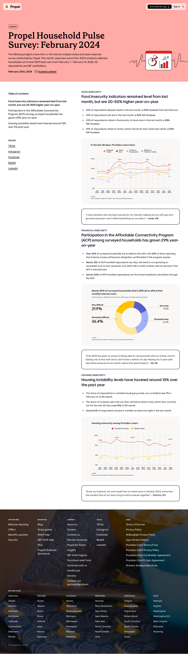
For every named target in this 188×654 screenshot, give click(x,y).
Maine (69, 600)
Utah (155, 595)
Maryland (71, 606)
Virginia (157, 606)
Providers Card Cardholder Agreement (148, 555)
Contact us (73, 534)
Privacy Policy (134, 529)
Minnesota (71, 621)
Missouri (70, 631)
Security (13, 539)
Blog (40, 524)
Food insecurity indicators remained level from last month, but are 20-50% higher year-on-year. (37, 103)
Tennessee (129, 631)
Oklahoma (129, 595)
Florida (12, 636)
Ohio (97, 636)
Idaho (40, 611)
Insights (71, 550)
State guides (45, 529)
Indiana (41, 621)
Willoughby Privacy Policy (140, 534)
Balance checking (18, 524)
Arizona (12, 606)
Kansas (41, 631)
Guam (40, 600)
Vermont (157, 600)
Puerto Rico (130, 611)
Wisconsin (158, 626)
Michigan (71, 616)
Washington (159, 611)
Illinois (40, 616)
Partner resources (77, 539)
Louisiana (71, 595)
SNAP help (44, 534)
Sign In (177, 6)
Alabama (13, 595)
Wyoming (158, 631)
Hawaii (41, 606)
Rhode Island (131, 616)
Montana (71, 636)
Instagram (14, 151)
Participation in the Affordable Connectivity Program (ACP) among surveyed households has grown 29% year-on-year (35, 114)
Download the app (159, 6)
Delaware (13, 631)
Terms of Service (135, 524)
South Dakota (131, 626)
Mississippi (71, 626)
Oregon (128, 600)
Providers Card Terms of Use (142, 545)
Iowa (39, 626)
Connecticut (14, 626)
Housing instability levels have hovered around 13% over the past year (37, 125)
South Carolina (132, 621)
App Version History (137, 539)
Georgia (41, 595)
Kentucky (42, 636)
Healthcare (73, 570)
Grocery (71, 575)
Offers (12, 529)
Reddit (12, 162)
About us (72, 524)
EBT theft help (46, 539)
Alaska (11, 600)
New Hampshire (103, 606)
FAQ (40, 545)
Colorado (13, 621)
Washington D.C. (162, 616)
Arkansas (13, 611)
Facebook (14, 157)
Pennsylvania (131, 606)
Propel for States (76, 545)
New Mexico (101, 616)
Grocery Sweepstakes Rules (141, 565)
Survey (13, 26)
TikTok (11, 145)
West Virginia (160, 621)
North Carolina (103, 626)
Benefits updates (18, 534)
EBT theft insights (77, 555)
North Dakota (102, 631)
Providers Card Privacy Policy (142, 550)
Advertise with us (77, 565)
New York (100, 621)
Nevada (99, 600)
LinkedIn (13, 168)
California (13, 616)
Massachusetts (74, 611)
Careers (71, 529)
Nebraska (100, 595)
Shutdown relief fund (79, 560)
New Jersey (101, 611)
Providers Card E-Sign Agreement (145, 560)
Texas (127, 636)
